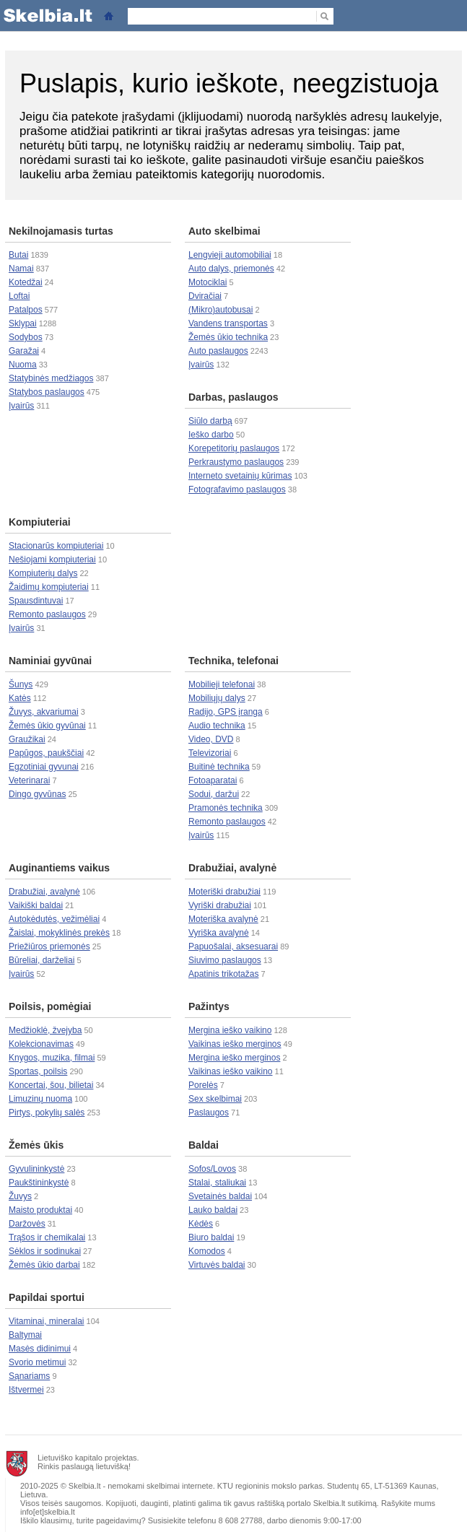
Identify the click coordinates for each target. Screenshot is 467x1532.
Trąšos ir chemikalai (47, 1237)
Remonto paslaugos (47, 614)
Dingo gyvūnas (37, 794)
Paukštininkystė (39, 1183)
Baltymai (25, 1335)
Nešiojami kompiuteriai (52, 559)
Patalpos (26, 310)
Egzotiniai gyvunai (44, 767)
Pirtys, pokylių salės (46, 1112)
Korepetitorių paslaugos (233, 448)
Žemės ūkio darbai (44, 1265)
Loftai (19, 296)
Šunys (20, 684)
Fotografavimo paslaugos (237, 489)
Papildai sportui (46, 1297)
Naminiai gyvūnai (50, 660)
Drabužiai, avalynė (44, 892)
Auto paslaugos (218, 351)
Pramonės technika (225, 808)
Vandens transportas (228, 323)
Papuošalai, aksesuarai (233, 946)
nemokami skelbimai (144, 1485)
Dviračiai (205, 296)
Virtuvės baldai (216, 1265)
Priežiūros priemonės (49, 946)
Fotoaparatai (212, 780)
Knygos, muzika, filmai (52, 1058)
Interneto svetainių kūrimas (240, 476)
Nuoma (23, 365)
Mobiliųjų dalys (216, 698)
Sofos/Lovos (212, 1169)
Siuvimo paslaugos (224, 960)
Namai (21, 269)
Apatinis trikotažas (223, 974)
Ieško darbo (211, 435)
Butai (18, 255)
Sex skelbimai (215, 1099)
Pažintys (209, 1006)
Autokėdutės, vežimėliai (54, 919)
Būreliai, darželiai (41, 960)
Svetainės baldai (220, 1196)
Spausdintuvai (36, 601)
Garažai (24, 351)
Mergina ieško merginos (234, 1058)
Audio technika (216, 726)
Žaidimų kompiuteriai (49, 587)
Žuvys (20, 1196)
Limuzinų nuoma (40, 1099)
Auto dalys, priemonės (231, 269)
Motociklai (207, 282)
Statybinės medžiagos (51, 378)
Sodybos (26, 337)
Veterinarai (29, 780)
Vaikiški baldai (36, 905)
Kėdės (200, 1224)
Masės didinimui (40, 1349)
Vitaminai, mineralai (46, 1321)
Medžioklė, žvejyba (45, 1030)
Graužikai (27, 739)
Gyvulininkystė (36, 1169)
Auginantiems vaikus (59, 868)
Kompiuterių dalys (43, 573)
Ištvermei (26, 1390)
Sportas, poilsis (38, 1071)
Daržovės (27, 1224)
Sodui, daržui (213, 794)
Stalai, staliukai (217, 1183)
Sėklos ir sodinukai (45, 1251)
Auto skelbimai (224, 231)
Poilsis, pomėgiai (50, 1006)
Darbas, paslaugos (233, 397)
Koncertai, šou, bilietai (51, 1085)
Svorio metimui (37, 1362)
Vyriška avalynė (218, 933)
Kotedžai (26, 282)
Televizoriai (209, 753)
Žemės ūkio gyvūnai (47, 726)
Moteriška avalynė (223, 919)
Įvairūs (21, 406)
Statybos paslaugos (46, 392)
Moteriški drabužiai (224, 892)
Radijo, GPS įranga (225, 712)
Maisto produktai (40, 1210)
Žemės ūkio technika (228, 337)
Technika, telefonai (233, 660)
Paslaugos (208, 1112)
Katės (20, 698)
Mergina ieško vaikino (229, 1030)
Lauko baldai (212, 1210)
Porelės (203, 1085)
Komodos (206, 1251)
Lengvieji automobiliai (229, 255)
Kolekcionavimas (41, 1044)
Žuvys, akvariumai (44, 712)
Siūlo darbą (210, 421)
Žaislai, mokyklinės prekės (59, 933)
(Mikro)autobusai (220, 310)
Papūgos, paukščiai (46, 753)
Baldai (203, 1145)
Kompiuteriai (40, 522)
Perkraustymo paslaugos (236, 462)
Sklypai (23, 323)
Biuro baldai (211, 1237)
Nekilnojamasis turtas (61, 231)
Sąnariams (29, 1376)
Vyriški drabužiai (219, 905)
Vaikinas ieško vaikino (230, 1071)
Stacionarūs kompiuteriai (56, 546)
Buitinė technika (219, 767)
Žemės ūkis (36, 1145)
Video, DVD (210, 739)
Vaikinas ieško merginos (234, 1044)
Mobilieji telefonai (221, 684)
